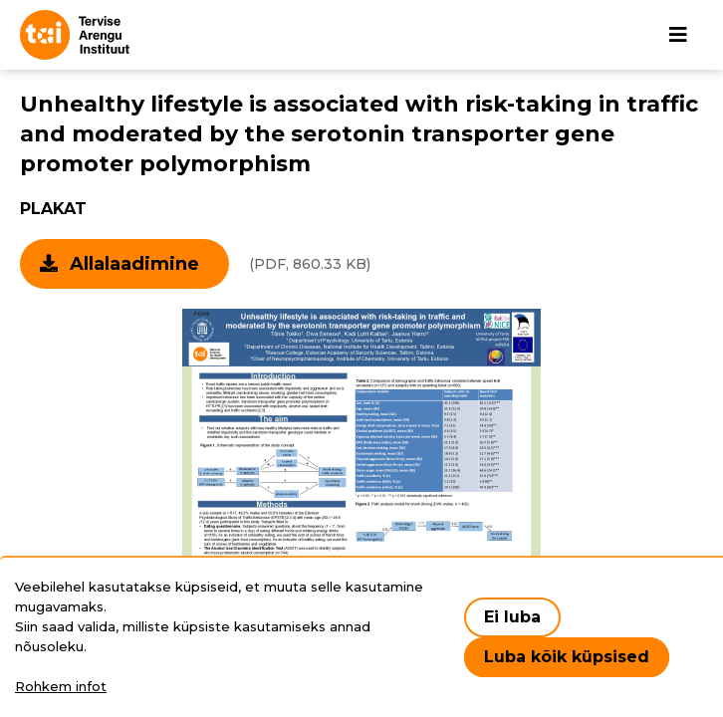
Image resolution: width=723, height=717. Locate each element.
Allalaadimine (134, 264)
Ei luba (512, 616)
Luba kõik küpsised (566, 656)
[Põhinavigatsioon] (678, 35)
